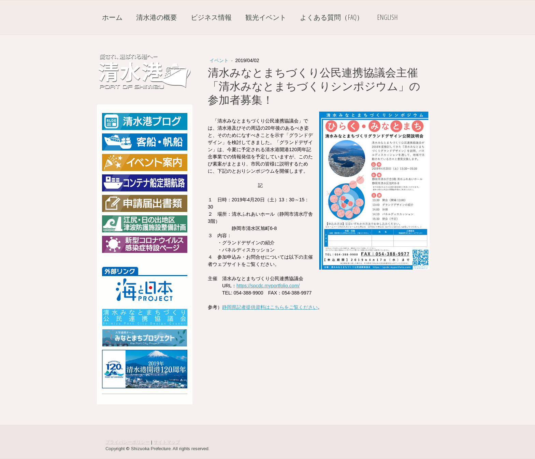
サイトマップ (167, 442)
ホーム (112, 17)
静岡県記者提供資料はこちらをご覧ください (270, 307)
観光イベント (265, 17)
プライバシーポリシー (127, 442)
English (387, 17)
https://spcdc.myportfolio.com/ (268, 285)
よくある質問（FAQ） (331, 17)
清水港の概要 (156, 17)
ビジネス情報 (211, 17)
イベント (219, 60)
